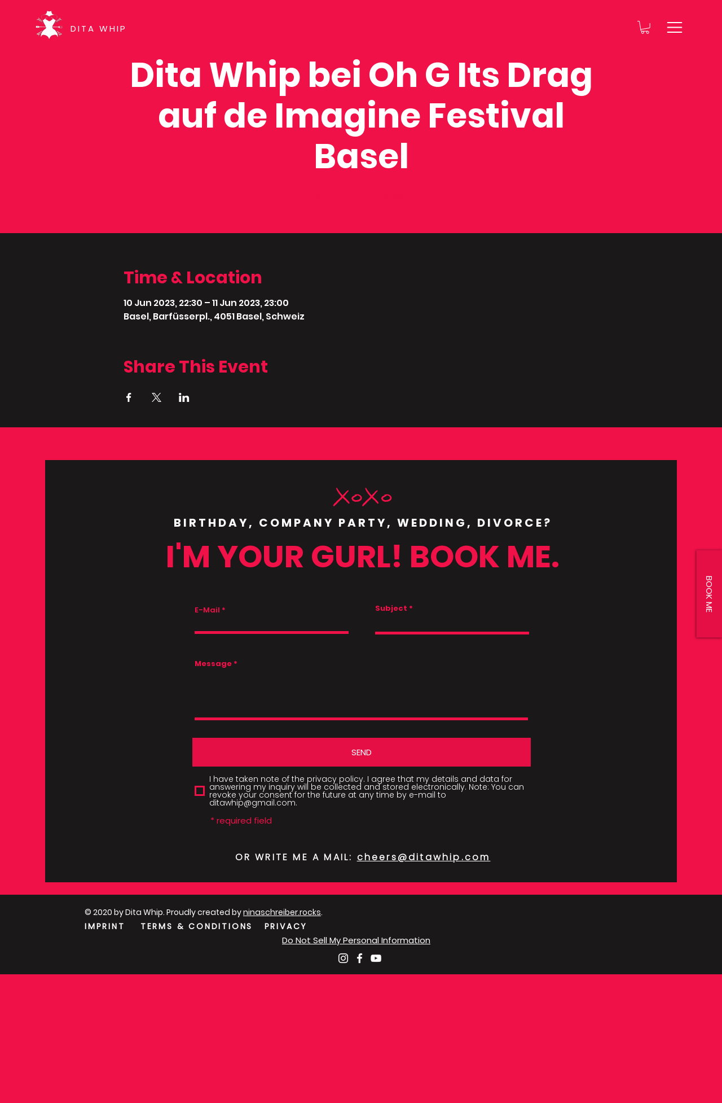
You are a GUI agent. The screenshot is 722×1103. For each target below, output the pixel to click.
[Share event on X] (156, 397)
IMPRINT (105, 926)
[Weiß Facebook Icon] (359, 958)
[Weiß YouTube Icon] (375, 958)
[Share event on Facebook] (129, 397)
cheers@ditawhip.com (424, 857)
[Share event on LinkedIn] (184, 397)
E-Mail (207, 610)
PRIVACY (286, 926)
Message (213, 663)
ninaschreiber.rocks (282, 912)
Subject (391, 608)
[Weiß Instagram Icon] (343, 958)
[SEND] (361, 752)
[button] (645, 27)
